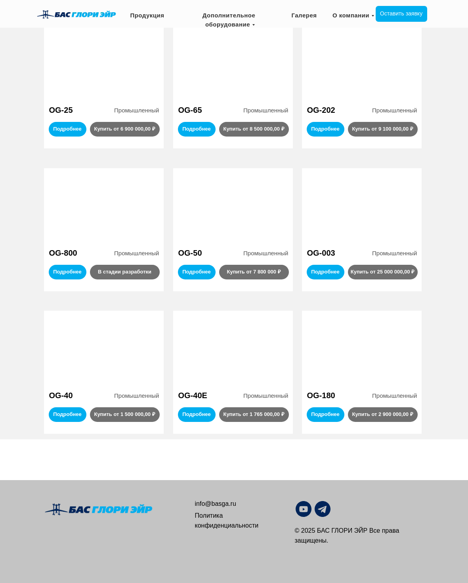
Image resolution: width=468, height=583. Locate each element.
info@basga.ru (215, 503)
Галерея (304, 15)
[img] (342, 509)
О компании (350, 15)
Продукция (147, 15)
